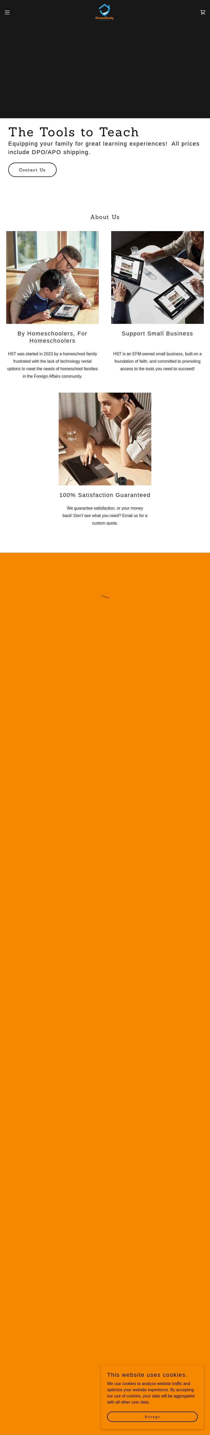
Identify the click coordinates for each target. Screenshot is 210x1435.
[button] (17, 12)
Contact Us (32, 169)
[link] (105, 12)
